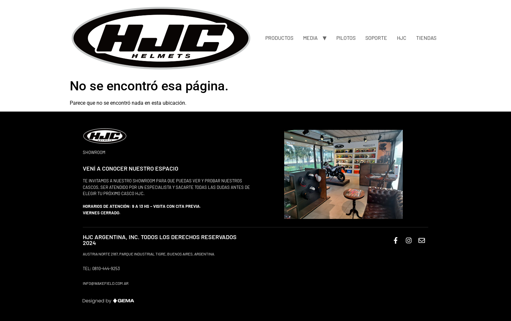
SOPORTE (376, 38)
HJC (401, 38)
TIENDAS (426, 38)
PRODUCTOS (279, 38)
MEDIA (310, 38)
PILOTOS (346, 38)
